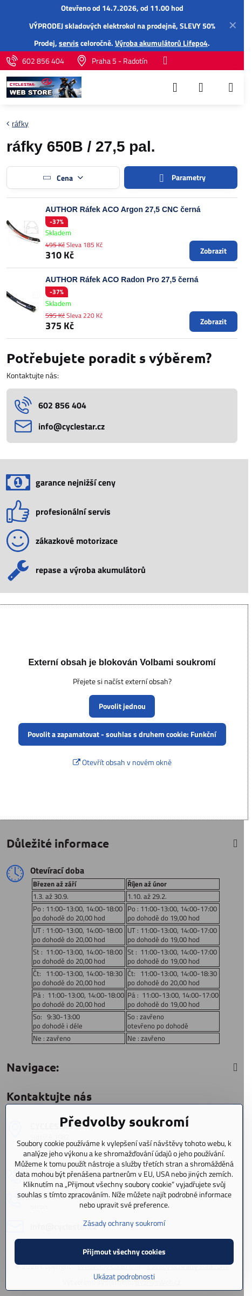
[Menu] (231, 87)
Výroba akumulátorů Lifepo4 (161, 43)
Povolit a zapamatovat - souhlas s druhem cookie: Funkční (122, 734)
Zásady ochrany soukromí (124, 1223)
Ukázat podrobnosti (124, 1276)
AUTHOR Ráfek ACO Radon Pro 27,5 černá (121, 279)
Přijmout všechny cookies (124, 1251)
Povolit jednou (122, 706)
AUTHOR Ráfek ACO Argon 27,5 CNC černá (123, 209)
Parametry (181, 178)
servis (69, 43)
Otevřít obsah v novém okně (122, 762)
